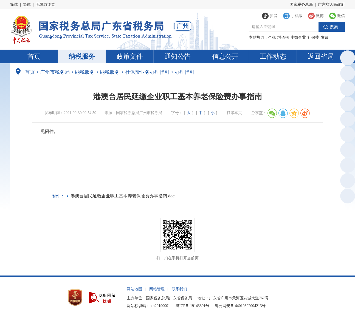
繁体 (27, 4)
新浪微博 (346, 150)
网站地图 (134, 289)
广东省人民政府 (331, 4)
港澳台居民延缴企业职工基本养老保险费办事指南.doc (122, 196)
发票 (324, 37)
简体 (14, 4)
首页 (34, 56)
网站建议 (346, 181)
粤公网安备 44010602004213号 (240, 306)
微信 (346, 135)
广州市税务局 (55, 72)
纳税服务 (82, 56)
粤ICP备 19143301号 (192, 306)
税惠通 (346, 120)
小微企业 (298, 37)
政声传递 (346, 166)
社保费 (313, 37)
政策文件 (130, 56)
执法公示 (346, 89)
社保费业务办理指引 (147, 72)
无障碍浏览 (45, 4)
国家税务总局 (301, 4)
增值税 (283, 37)
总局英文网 (346, 58)
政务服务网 (346, 74)
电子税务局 (346, 104)
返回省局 (321, 56)
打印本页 (234, 113)
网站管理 (157, 289)
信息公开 (225, 56)
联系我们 (179, 289)
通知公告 (177, 56)
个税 (272, 37)
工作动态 (273, 56)
